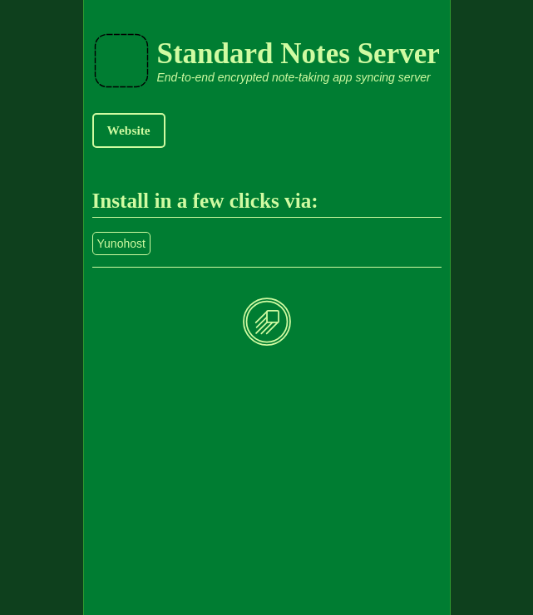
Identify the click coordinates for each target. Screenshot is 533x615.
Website (129, 130)
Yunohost (121, 243)
